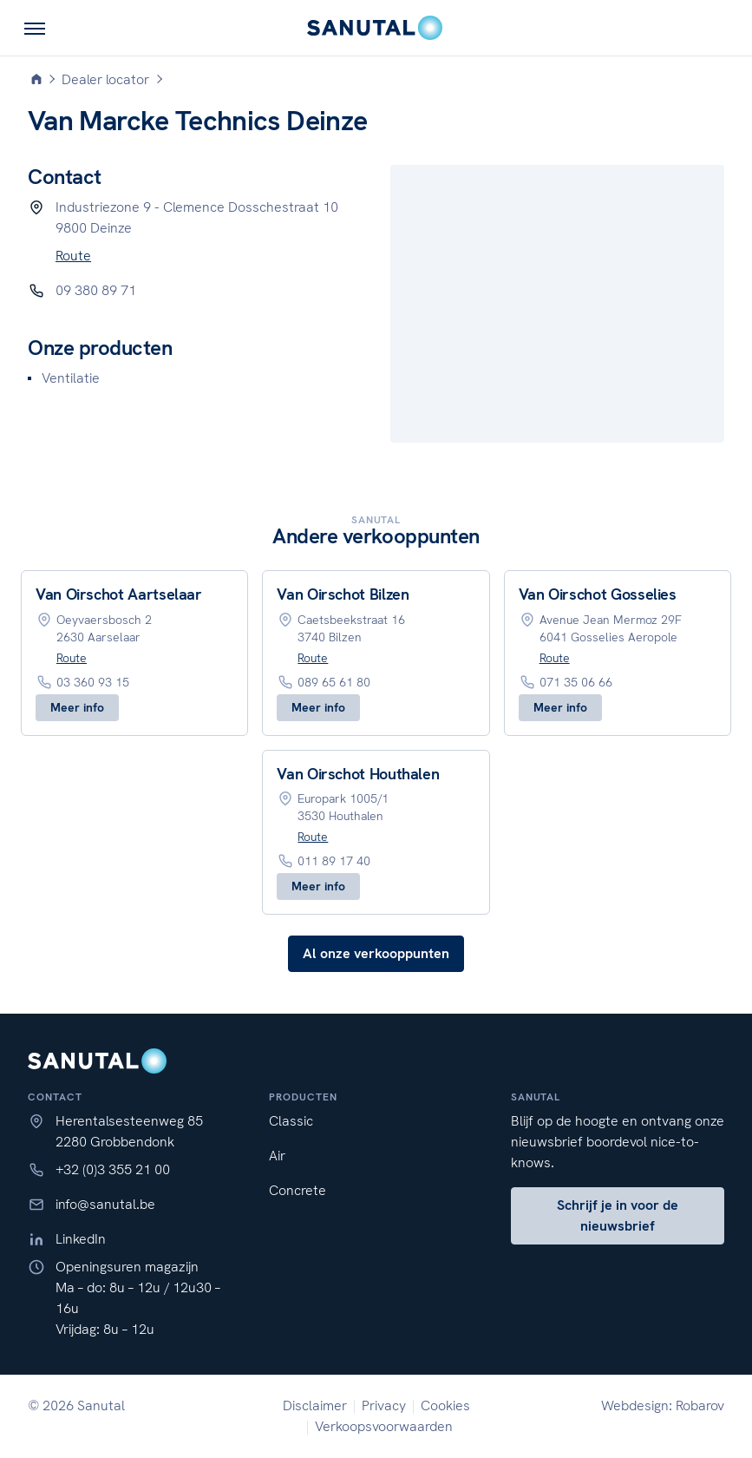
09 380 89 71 (96, 290)
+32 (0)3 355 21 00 (113, 1169)
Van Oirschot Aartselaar (119, 594)
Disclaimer (315, 1405)
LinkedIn (81, 1239)
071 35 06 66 (575, 682)
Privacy (384, 1405)
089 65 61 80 (334, 682)
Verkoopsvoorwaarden (384, 1426)
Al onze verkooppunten (376, 953)
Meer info (77, 707)
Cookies (445, 1405)
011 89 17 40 (334, 861)
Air (277, 1155)
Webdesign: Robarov (662, 1405)
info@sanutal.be (105, 1204)
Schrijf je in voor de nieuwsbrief (617, 1215)
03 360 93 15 (92, 682)
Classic (291, 1121)
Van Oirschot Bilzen (343, 594)
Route (73, 255)
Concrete (297, 1190)
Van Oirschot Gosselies (598, 594)
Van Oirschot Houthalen (358, 774)
